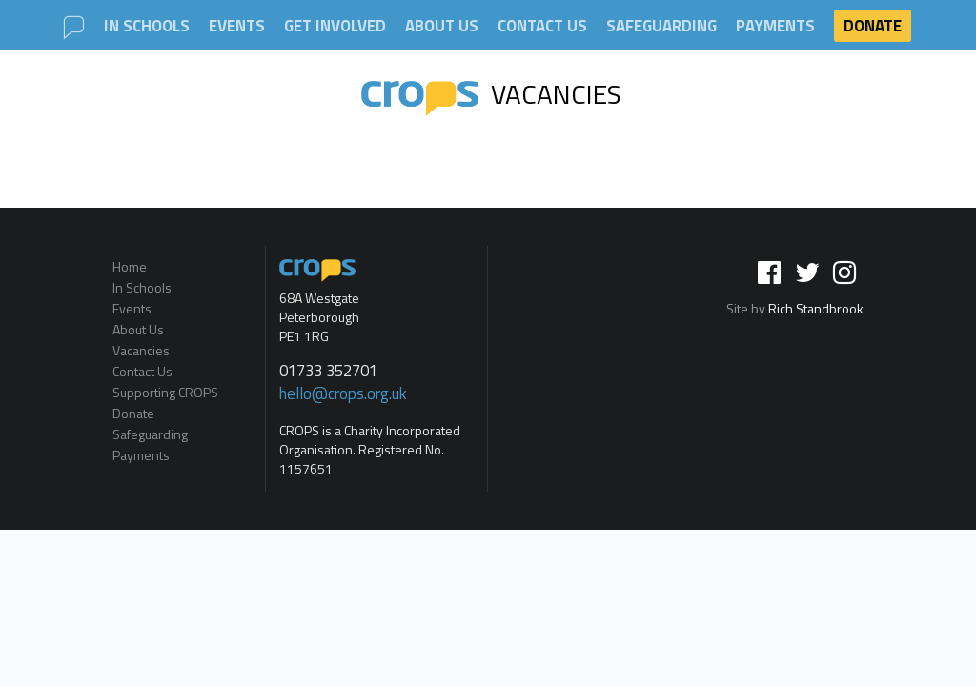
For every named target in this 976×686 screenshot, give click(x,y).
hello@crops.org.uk (343, 393)
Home (129, 267)
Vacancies (491, 93)
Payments (775, 26)
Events (237, 26)
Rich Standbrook (816, 308)
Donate (873, 25)
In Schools (147, 26)
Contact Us (542, 26)
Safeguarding (661, 26)
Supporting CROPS (165, 392)
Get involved (335, 26)
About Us (441, 26)
